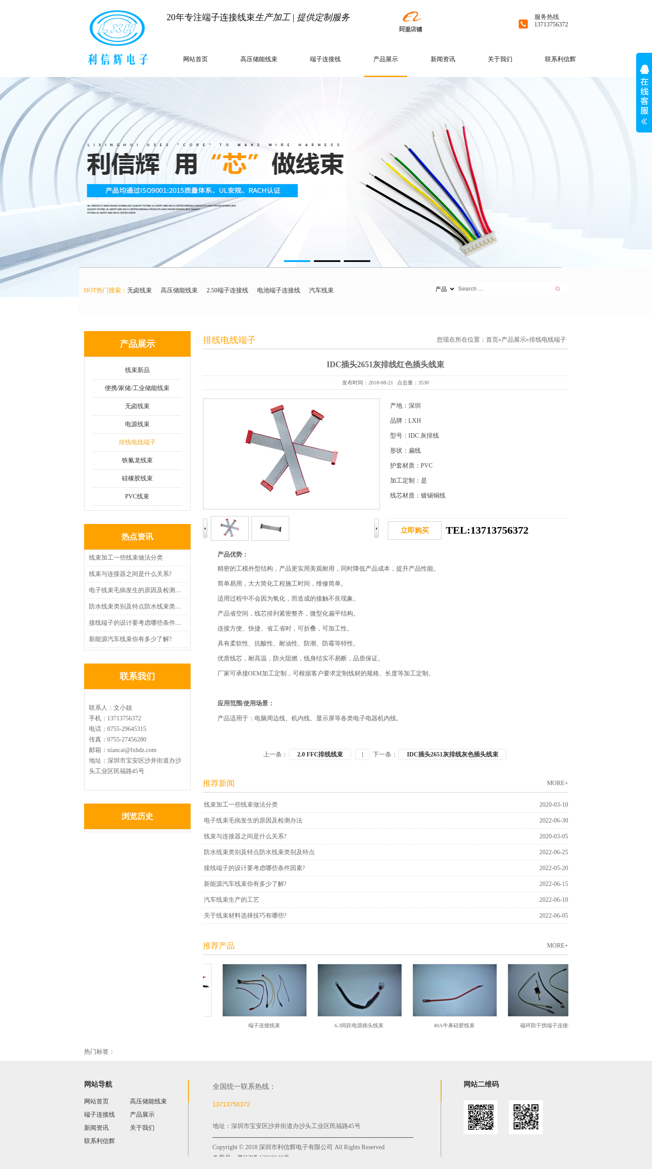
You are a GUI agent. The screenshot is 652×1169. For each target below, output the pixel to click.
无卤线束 (139, 290)
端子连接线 (325, 59)
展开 (644, 99)
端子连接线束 (265, 1025)
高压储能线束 (258, 59)
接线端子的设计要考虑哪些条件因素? (136, 623)
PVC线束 (137, 496)
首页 (492, 339)
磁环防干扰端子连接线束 (551, 1025)
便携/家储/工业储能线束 (137, 388)
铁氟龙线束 (137, 460)
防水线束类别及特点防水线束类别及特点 (136, 606)
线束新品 (137, 370)
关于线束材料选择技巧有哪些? (245, 915)
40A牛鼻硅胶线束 (455, 1025)
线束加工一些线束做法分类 (126, 557)
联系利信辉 (560, 59)
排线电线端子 (137, 442)
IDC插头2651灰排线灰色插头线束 (452, 754)
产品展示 (385, 59)
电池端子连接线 (278, 290)
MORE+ (557, 783)
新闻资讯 (443, 59)
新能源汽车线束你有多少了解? (130, 639)
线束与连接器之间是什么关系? (130, 574)
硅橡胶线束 (137, 478)
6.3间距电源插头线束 (360, 1025)
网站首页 (195, 59)
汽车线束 (321, 290)
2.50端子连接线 (227, 290)
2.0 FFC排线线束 (320, 754)
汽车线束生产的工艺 (231, 899)
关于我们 (500, 59)
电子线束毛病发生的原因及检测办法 (136, 590)
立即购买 (415, 530)
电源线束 (137, 424)
